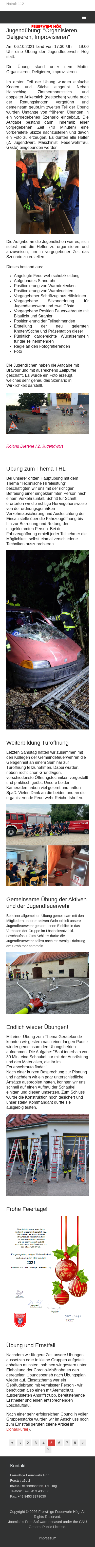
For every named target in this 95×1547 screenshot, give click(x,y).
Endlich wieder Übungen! (37, 1027)
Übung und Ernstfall (30, 1345)
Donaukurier (17, 1429)
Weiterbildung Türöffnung (37, 743)
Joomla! (14, 1522)
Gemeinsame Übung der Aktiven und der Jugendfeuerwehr (46, 902)
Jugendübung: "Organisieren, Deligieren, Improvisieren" (42, 33)
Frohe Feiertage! (27, 1209)
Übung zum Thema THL (36, 469)
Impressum (47, 1538)
